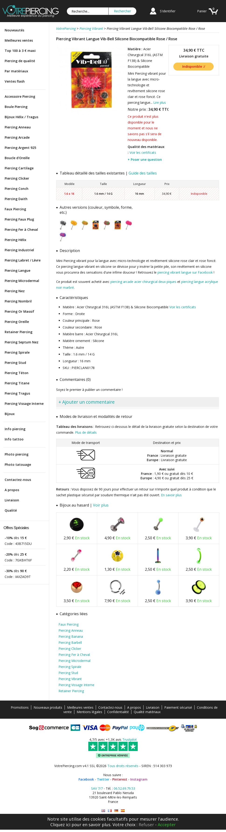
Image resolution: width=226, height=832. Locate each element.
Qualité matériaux (147, 712)
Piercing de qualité (20, 61)
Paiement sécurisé (178, 707)
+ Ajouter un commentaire (86, 402)
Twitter (103, 779)
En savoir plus (171, 495)
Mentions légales (89, 712)
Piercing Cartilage (19, 168)
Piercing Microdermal (22, 280)
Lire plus (159, 102)
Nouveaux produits (48, 707)
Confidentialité (118, 712)
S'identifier (167, 11)
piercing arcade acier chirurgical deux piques (143, 281)
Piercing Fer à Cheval (21, 229)
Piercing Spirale (17, 352)
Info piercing (15, 429)
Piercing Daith (16, 199)
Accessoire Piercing (20, 96)
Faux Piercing (15, 209)
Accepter (167, 824)
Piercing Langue (17, 270)
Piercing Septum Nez (21, 342)
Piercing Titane (17, 383)
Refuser (146, 824)
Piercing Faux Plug (19, 219)
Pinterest (119, 779)
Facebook (86, 779)
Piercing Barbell (70, 642)
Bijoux (10, 414)
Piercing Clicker (17, 178)
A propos (12, 490)
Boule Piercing (16, 106)
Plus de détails (86, 432)
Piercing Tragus (17, 393)
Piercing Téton (16, 373)
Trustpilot (129, 739)
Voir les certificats (143, 152)
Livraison (12, 500)
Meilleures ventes (19, 40)
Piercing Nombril (18, 301)
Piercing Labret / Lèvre (23, 260)
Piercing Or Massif (19, 311)
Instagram (138, 779)
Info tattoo (14, 439)
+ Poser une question (145, 159)
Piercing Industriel (19, 250)
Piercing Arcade (17, 137)
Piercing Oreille (17, 321)
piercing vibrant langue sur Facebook (185, 272)
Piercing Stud (15, 362)
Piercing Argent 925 (20, 147)
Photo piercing (16, 454)
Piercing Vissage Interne (24, 403)
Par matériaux (16, 71)
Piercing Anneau (18, 127)
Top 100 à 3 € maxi (20, 50)
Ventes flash (15, 81)
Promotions (20, 707)
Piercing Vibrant (70, 679)
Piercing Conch (16, 188)
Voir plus (101, 505)
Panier (202, 11)
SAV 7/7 (97, 788)
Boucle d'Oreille (17, 158)
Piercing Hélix (15, 240)
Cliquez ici (60, 824)
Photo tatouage (18, 464)
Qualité (11, 510)
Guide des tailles (143, 173)
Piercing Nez (15, 291)
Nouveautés (14, 30)
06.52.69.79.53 (124, 788)
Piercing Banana (70, 636)
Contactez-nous (18, 479)
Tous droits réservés (122, 766)
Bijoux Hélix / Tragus (21, 117)
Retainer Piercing (18, 332)
